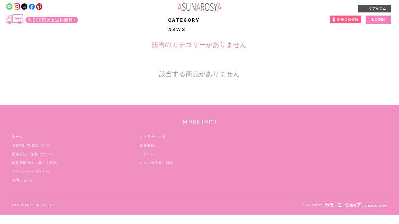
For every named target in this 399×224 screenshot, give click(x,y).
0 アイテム (374, 8)
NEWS (177, 29)
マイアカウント (152, 136)
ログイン (146, 154)
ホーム (17, 136)
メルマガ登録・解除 (156, 163)
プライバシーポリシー (31, 171)
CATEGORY (187, 20)
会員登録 (146, 145)
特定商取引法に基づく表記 (34, 163)
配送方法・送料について (32, 154)
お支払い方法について (31, 145)
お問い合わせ (23, 180)
